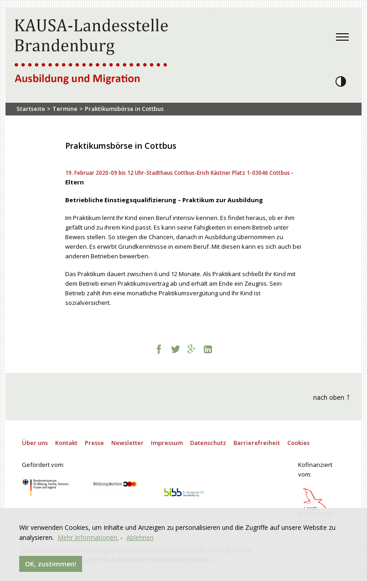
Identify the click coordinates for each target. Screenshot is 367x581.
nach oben (332, 396)
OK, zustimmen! (50, 564)
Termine (65, 109)
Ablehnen (140, 537)
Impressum (167, 443)
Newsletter (127, 443)
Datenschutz (208, 443)
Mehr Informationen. (88, 537)
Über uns (35, 443)
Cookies (298, 443)
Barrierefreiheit (256, 443)
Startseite (30, 109)
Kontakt (66, 443)
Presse (94, 443)
